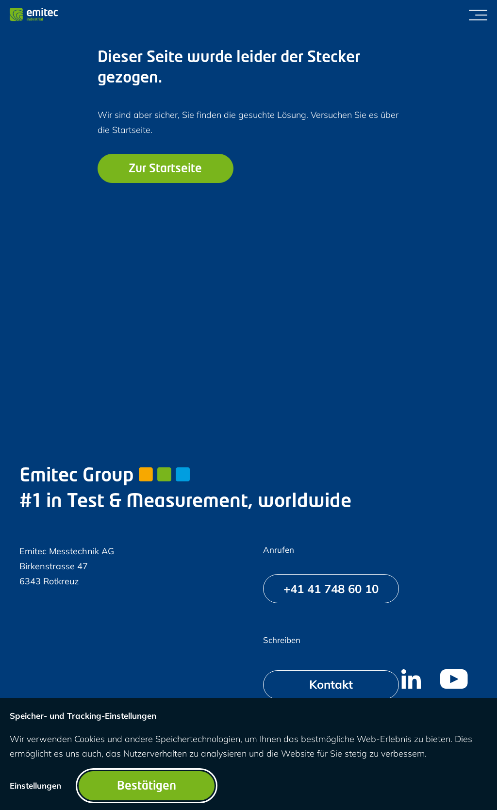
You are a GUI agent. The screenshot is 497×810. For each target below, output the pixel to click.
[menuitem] (411, 679)
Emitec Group (104, 476)
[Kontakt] (331, 684)
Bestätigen (146, 787)
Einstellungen (35, 785)
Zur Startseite (165, 169)
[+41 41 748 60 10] (331, 588)
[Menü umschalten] (478, 14)
